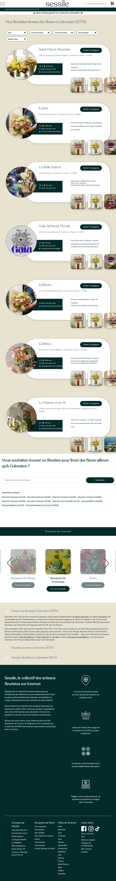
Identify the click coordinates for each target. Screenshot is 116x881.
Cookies (84, 852)
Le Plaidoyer (17, 843)
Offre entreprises (18, 846)
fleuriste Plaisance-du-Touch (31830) (42, 505)
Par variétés (39, 833)
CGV (83, 837)
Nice (60, 839)
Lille (59, 855)
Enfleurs (45, 285)
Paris (60, 826)
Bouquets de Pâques (58, 578)
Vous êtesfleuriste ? (3, 3)
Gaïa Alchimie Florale (54, 226)
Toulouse (62, 836)
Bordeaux (62, 852)
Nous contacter (87, 834)
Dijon (60, 867)
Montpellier (62, 845)
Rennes (61, 858)
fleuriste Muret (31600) (91, 501)
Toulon (61, 861)
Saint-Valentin (43, 637)
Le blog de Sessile (19, 839)
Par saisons (39, 830)
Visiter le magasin (91, 50)
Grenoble (61, 874)
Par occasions (40, 826)
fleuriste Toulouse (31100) (14, 497)
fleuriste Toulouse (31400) (64, 497)
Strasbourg (62, 848)
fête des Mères (27, 637)
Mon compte (86, 849)
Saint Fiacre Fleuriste (54, 49)
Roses (37, 839)
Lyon (60, 833)
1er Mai (55, 637)
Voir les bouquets (23, 589)
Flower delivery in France (45, 848)
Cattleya (45, 343)
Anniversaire (40, 842)
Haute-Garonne (82, 617)
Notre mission (17, 836)
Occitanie (103, 617)
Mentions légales (88, 840)
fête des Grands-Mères (78, 637)
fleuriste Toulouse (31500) (89, 497)
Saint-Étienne (63, 864)
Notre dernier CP (18, 849)
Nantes (61, 842)
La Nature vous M (52, 402)
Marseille (62, 830)
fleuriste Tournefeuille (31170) (66, 501)
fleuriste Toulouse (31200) (39, 497)
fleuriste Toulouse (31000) (14, 501)
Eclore (43, 108)
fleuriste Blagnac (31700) (13, 505)
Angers (61, 870)
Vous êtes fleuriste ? (20, 830)
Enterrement (40, 845)
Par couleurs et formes (44, 836)
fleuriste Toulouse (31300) (39, 501)
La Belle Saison (50, 167)
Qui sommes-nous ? (20, 833)
